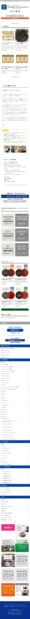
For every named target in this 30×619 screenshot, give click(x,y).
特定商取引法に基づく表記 (15, 606)
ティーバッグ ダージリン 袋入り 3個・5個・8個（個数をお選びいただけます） (21, 279)
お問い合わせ (23, 606)
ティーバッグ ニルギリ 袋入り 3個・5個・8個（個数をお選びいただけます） (8, 301)
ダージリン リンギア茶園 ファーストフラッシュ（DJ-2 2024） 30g (7, 43)
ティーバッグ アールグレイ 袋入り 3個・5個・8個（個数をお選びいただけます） (21, 301)
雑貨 (13, 604)
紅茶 (9, 604)
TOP (6, 604)
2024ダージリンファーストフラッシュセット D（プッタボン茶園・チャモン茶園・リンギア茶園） (21, 67)
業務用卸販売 (6, 606)
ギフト (17, 604)
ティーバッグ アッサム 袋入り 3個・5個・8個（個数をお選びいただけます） (8, 279)
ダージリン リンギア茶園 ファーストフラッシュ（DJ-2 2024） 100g (21, 43)
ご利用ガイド (22, 604)
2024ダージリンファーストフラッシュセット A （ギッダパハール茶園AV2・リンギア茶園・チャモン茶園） (8, 67)
